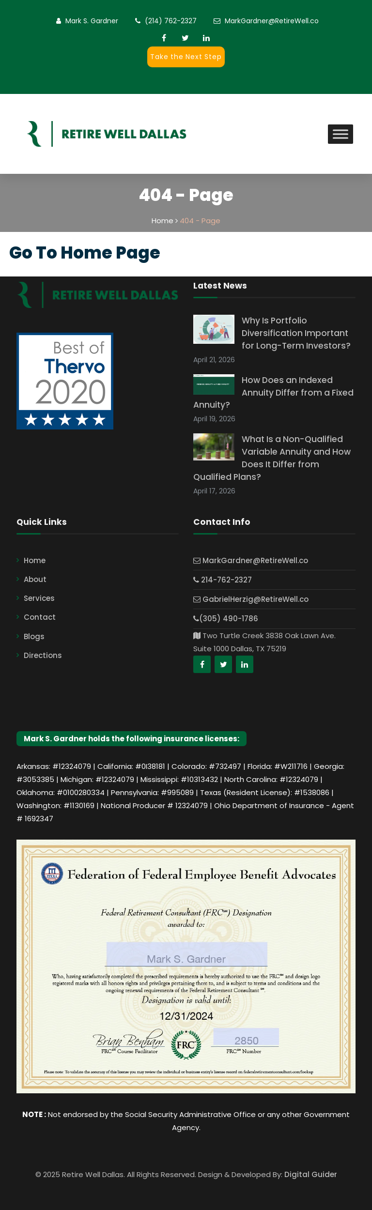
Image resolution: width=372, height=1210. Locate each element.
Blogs (34, 636)
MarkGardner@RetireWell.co (272, 21)
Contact (40, 617)
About (35, 579)
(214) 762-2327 (171, 21)
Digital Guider (310, 1174)
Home (35, 560)
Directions (43, 655)
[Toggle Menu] (340, 133)
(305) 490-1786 (225, 618)
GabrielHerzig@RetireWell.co (251, 599)
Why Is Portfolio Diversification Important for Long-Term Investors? (296, 333)
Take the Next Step (185, 56)
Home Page (110, 252)
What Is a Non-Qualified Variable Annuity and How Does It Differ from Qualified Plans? (272, 458)
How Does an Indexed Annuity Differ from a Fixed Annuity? (273, 392)
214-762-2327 (222, 580)
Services (39, 598)
